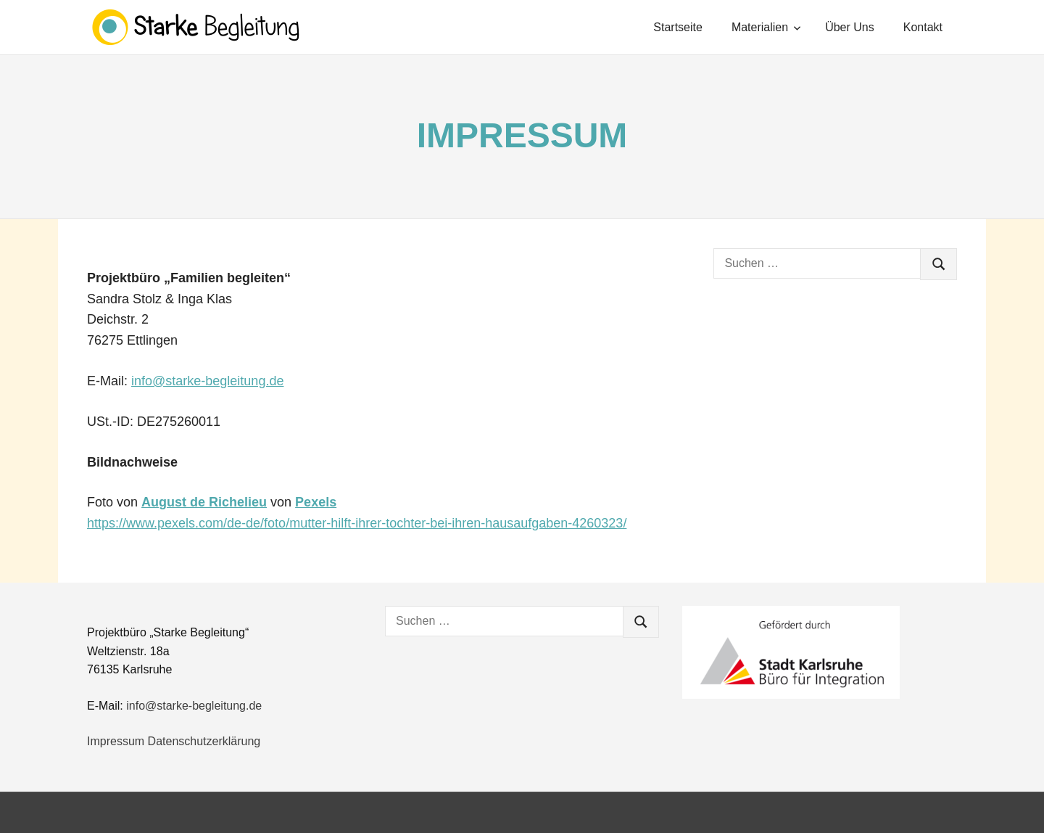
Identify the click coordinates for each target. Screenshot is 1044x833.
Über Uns (849, 27)
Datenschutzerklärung (204, 741)
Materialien (766, 27)
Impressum (115, 741)
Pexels (315, 502)
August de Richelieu (204, 502)
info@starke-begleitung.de (207, 381)
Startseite (678, 27)
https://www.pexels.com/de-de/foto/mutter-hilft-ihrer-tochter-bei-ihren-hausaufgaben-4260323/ (356, 523)
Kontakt (922, 27)
